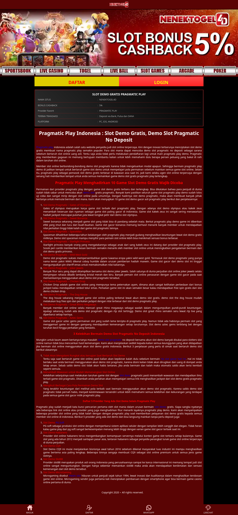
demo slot (88, 192)
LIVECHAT (208, 509)
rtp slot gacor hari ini (173, 358)
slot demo (160, 406)
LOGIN (161, 82)
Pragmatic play (44, 147)
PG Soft (60, 422)
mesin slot (75, 475)
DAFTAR (76, 82)
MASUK (29, 509)
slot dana (125, 375)
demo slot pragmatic (110, 339)
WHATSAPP (148, 509)
